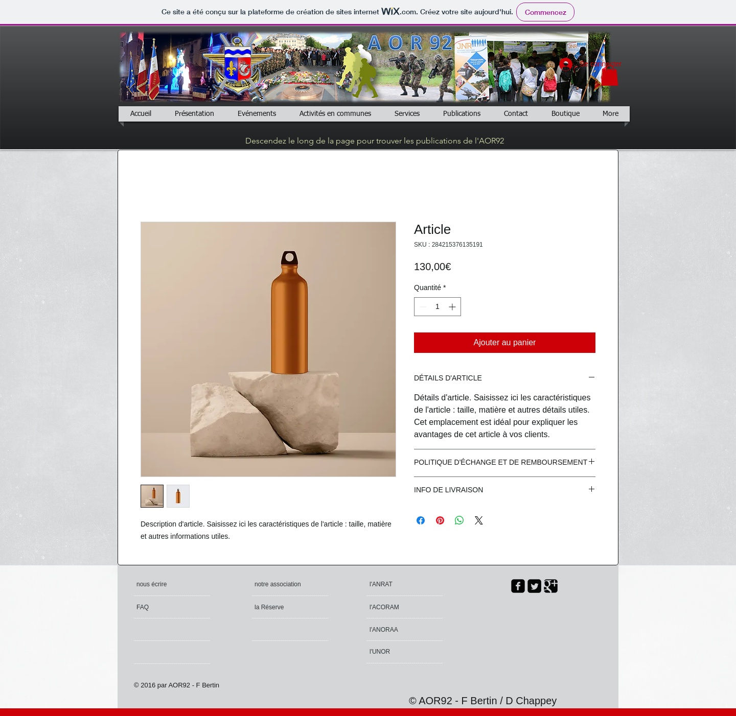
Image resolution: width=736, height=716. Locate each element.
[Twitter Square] (534, 586)
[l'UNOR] (398, 651)
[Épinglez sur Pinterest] (440, 520)
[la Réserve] (284, 607)
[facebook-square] (518, 586)
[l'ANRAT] (395, 584)
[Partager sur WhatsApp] (459, 520)
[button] (609, 75)
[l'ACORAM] (409, 607)
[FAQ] (165, 607)
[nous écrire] (175, 584)
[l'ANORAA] (397, 629)
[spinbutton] (437, 307)
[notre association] (279, 584)
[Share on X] (479, 520)
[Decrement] (422, 307)
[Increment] (453, 307)
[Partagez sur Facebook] (421, 520)
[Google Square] (551, 586)
